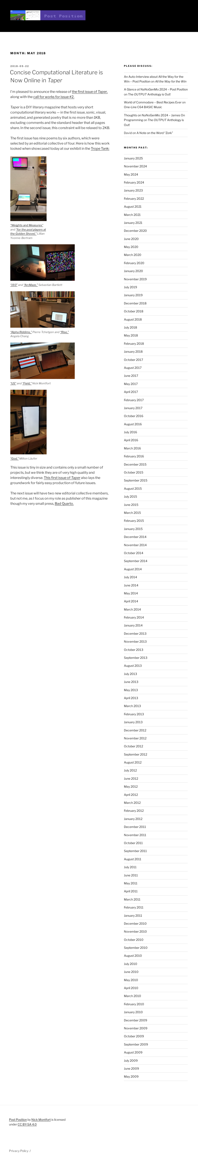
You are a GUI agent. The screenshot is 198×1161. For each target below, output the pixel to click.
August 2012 (133, 762)
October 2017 (133, 360)
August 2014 (133, 569)
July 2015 (130, 496)
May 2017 (131, 384)
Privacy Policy (18, 1151)
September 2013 (135, 657)
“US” (13, 383)
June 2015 (131, 504)
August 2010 (133, 955)
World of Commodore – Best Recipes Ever (152, 102)
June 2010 (131, 972)
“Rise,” (64, 332)
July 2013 (130, 674)
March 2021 (132, 215)
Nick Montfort (41, 1119)
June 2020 (131, 239)
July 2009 (131, 1060)
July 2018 (130, 327)
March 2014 (132, 609)
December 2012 (135, 730)
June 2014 (131, 585)
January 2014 (133, 625)
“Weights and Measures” (26, 225)
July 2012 (130, 770)
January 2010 (133, 1012)
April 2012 (131, 794)
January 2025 (133, 158)
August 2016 (133, 424)
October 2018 (133, 311)
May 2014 (131, 593)
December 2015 (135, 464)
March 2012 (132, 802)
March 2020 (132, 255)
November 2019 (135, 279)
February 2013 (134, 714)
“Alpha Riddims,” (21, 332)
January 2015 (133, 529)
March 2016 (132, 448)
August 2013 (133, 665)
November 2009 (135, 1028)
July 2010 (130, 964)
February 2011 (133, 907)
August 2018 (133, 319)
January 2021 (133, 222)
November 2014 (135, 545)
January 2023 (133, 190)
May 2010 (131, 980)
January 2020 (133, 271)
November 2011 (135, 835)
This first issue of (62, 478)
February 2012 (134, 810)
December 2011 (135, 827)
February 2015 (134, 520)
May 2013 (131, 690)
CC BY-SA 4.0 (27, 1124)
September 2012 (135, 754)
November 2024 (135, 166)
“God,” (14, 458)
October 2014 (133, 553)
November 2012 (135, 738)
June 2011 (131, 875)
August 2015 (133, 488)
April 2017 (131, 392)
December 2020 (135, 230)
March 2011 (132, 899)
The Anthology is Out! (149, 94)
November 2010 (135, 931)
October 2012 (133, 746)
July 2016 (130, 432)
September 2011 (135, 851)
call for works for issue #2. (53, 97)
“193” (13, 285)
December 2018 (135, 303)
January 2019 (133, 295)
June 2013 (131, 682)
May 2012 (131, 786)
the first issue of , (90, 92)
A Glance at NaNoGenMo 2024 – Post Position (156, 89)
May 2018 (131, 335)
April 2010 (131, 988)
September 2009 (136, 1044)
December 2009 (135, 1020)
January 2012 (133, 819)
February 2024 (134, 182)
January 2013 (133, 722)
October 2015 (133, 472)
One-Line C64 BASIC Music (143, 107)
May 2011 (130, 883)
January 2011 (133, 915)
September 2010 (136, 947)
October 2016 (133, 416)
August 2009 (133, 1052)
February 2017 (134, 400)
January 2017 (133, 408)
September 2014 (135, 561)
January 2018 (133, 351)
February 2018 (134, 343)
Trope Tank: (100, 148)
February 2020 (134, 263)
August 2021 (133, 206)
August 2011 (132, 859)
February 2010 (134, 1004)
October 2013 (133, 649)
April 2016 (131, 440)
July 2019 (130, 287)
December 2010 (135, 923)
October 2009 (134, 1036)
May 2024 (131, 174)
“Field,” (27, 383)
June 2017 (131, 375)
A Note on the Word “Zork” (155, 133)
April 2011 (131, 891)
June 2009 (131, 1068)
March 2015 (132, 512)
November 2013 (135, 641)
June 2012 (131, 778)
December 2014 (135, 537)
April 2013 (131, 698)
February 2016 (134, 456)
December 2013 (135, 633)
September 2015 (135, 480)
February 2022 (134, 198)
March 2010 (132, 996)
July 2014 (130, 577)
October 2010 (133, 939)
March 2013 (132, 706)
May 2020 (131, 247)
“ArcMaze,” (31, 285)
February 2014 (134, 617)
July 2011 (130, 867)
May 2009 (131, 1076)
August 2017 (133, 367)
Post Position (18, 1119)
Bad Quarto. (64, 504)
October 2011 (133, 843)
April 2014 (131, 601)
